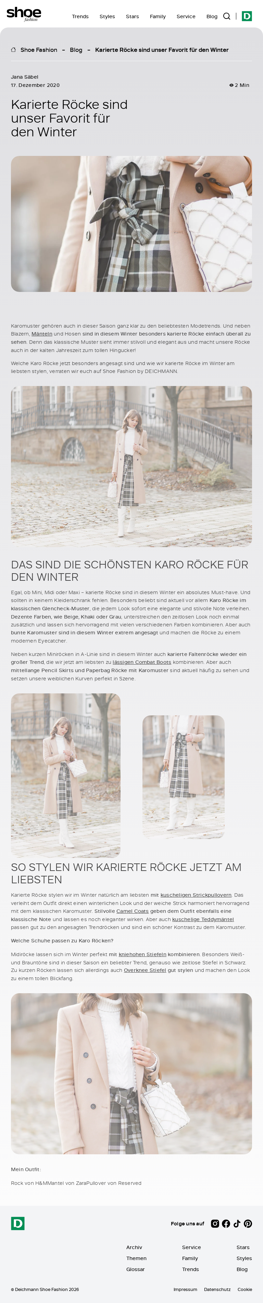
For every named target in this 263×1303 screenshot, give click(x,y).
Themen (136, 1258)
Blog (212, 16)
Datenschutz (217, 1289)
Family (158, 16)
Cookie (245, 1289)
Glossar (135, 1269)
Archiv (134, 1247)
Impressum (185, 1289)
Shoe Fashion (39, 49)
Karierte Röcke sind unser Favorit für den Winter (162, 49)
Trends (80, 16)
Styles (107, 16)
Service (186, 16)
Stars (133, 16)
